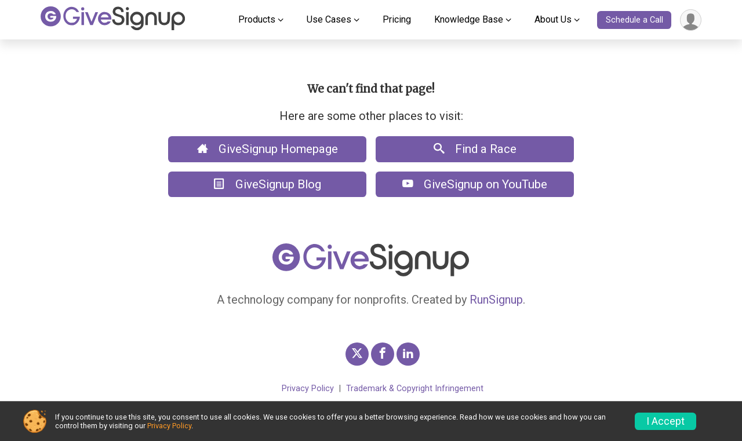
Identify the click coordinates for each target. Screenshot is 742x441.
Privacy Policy (308, 388)
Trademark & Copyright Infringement (414, 388)
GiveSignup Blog (267, 184)
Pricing (397, 19)
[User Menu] (690, 20)
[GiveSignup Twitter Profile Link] (357, 354)
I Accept (665, 421)
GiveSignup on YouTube (474, 184)
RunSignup (496, 300)
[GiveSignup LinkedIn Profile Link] (408, 354)
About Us (553, 19)
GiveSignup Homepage (267, 149)
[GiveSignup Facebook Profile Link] (382, 354)
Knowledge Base (468, 19)
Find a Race (475, 149)
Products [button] (256, 19)
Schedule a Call (634, 20)
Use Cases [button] (329, 19)
